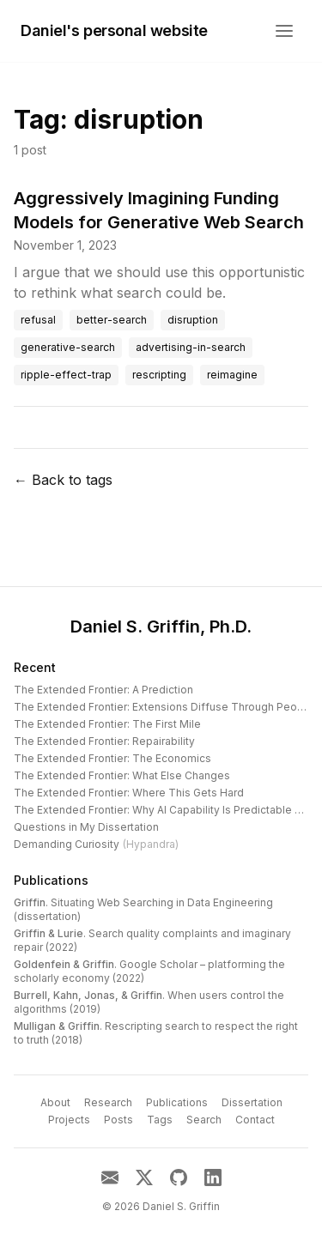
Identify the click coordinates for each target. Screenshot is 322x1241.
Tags (160, 1119)
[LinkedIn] (213, 1177)
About (55, 1102)
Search (204, 1119)
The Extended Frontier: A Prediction (103, 689)
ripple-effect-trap (66, 374)
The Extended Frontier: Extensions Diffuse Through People (163, 706)
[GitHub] (178, 1177)
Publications (51, 880)
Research (108, 1102)
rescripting (159, 374)
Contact (255, 1119)
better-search (111, 319)
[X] (144, 1177)
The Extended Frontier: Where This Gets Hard (129, 792)
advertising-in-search (191, 347)
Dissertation (252, 1102)
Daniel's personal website (114, 30)
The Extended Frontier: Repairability (104, 741)
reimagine (232, 374)
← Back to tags (63, 479)
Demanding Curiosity (96, 844)
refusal (38, 319)
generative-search (68, 347)
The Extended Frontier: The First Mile (107, 723)
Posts (118, 1119)
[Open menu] (284, 31)
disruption (192, 319)
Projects (69, 1119)
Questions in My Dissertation (86, 826)
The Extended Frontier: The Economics (112, 758)
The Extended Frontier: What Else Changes (122, 775)
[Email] (109, 1177)
